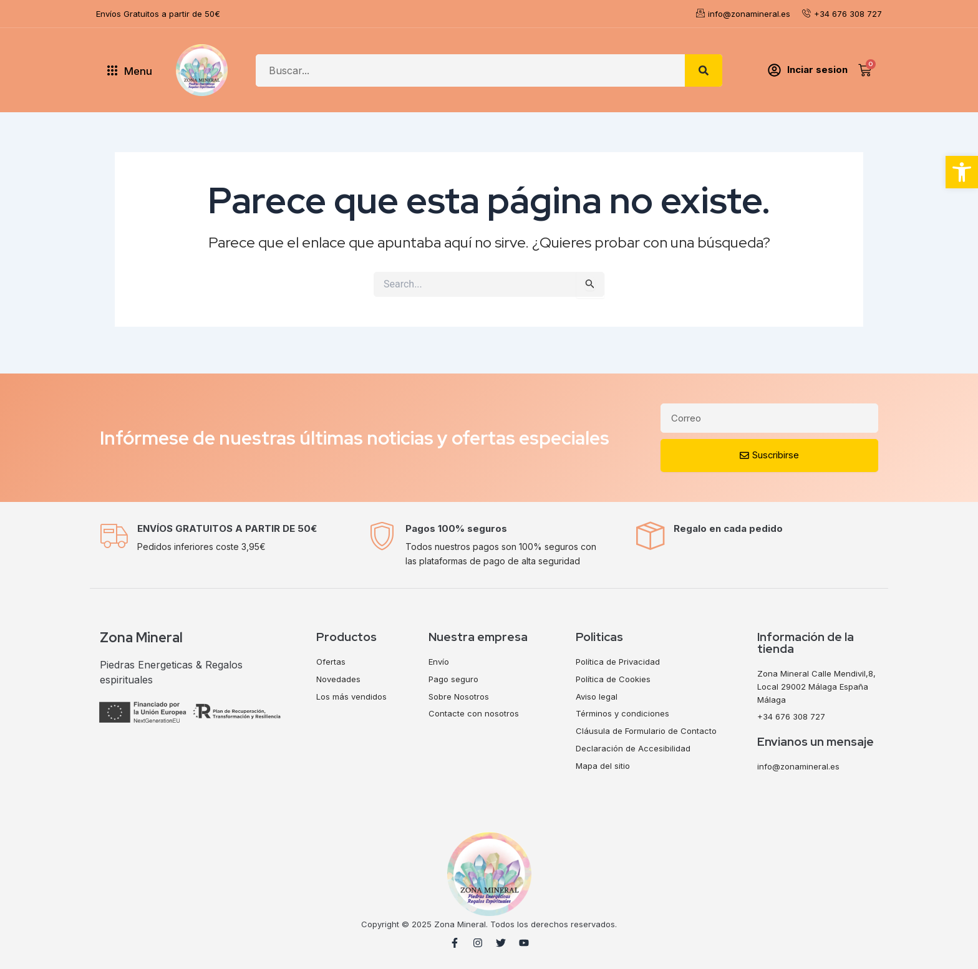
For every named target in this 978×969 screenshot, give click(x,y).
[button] (962, 172)
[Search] (703, 70)
